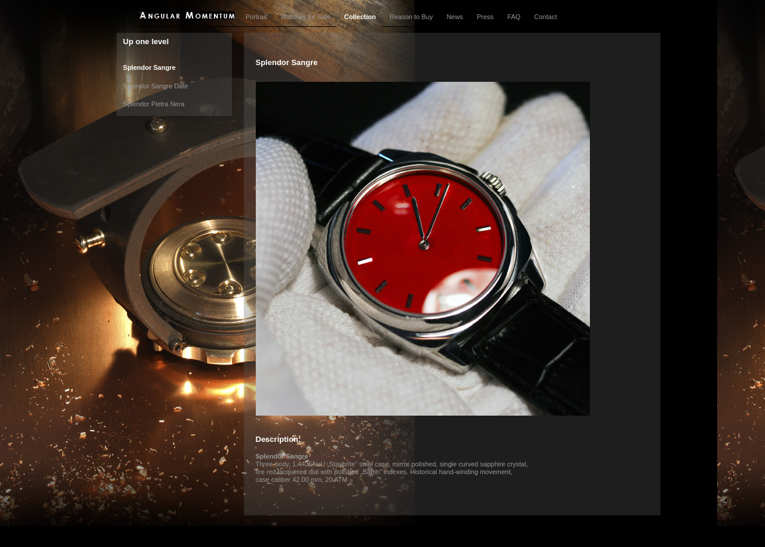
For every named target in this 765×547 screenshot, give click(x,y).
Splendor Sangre (149, 67)
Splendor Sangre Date (155, 86)
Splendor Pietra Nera (154, 103)
